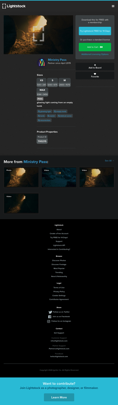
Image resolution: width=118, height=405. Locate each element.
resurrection (44, 120)
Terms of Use (59, 287)
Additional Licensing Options (95, 54)
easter (51, 116)
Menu (113, 6)
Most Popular (59, 268)
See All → (109, 160)
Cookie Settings (59, 295)
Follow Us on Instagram (61, 321)
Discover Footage (59, 264)
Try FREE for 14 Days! (59, 237)
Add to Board (95, 66)
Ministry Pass (57, 59)
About (59, 229)
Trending (59, 272)
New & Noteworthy (59, 276)
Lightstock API (59, 245)
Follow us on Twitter (61, 312)
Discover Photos (59, 260)
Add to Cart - (95, 47)
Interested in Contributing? (59, 249)
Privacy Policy (59, 291)
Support (59, 241)
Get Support (59, 333)
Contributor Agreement (59, 299)
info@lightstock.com (59, 340)
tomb (41, 116)
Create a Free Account (59, 233)
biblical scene (65, 116)
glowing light (44, 111)
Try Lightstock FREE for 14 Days (95, 31)
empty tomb (60, 111)
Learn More (59, 397)
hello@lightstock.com (59, 356)
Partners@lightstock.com (59, 348)
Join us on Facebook (61, 316)
